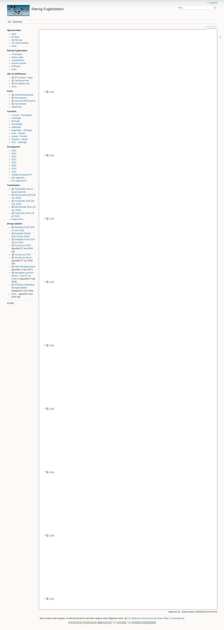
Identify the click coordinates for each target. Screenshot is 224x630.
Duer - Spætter (18, 133)
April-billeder (20, 104)
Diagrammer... (18, 219)
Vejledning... (17, 107)
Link (51, 91)
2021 (13, 162)
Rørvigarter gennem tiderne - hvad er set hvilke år (22, 276)
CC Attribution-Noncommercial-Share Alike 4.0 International (155, 618)
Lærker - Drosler (19, 136)
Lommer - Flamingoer (21, 115)
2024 (13, 153)
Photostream (20, 98)
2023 (13, 156)
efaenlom (17, 22)
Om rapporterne (19, 180)
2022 (13, 159)
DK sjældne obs (22, 83)
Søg (215, 7)
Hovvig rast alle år (23, 257)
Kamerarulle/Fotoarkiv (25, 101)
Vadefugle (16, 127)
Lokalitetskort (17, 60)
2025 (13, 150)
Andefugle (16, 118)
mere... (14, 46)
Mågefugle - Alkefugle (21, 130)
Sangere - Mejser (19, 139)
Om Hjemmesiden (20, 43)
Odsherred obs (21, 80)
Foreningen (16, 54)
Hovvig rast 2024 (22, 245)
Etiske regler (17, 57)
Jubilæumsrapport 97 (21, 175)
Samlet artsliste (18, 63)
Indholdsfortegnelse (23, 95)
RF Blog (15, 37)
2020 (13, 165)
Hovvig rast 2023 (22, 254)
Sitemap (18, 40)
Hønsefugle (17, 124)
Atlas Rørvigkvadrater (24, 266)
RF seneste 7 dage (23, 77)
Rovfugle (15, 121)
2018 (13, 172)
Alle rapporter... (18, 177)
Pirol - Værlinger (19, 142)
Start (13, 34)
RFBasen (15, 66)
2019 (13, 168)
